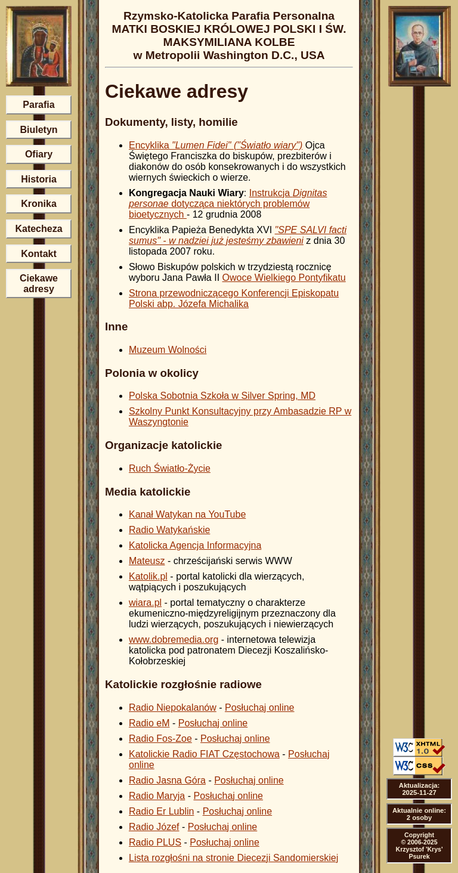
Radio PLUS (155, 842)
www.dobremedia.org (173, 639)
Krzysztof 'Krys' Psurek (419, 853)
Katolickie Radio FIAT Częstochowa (204, 754)
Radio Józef (154, 827)
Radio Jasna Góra (167, 780)
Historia (39, 179)
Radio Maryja (157, 796)
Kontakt (39, 254)
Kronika (39, 204)
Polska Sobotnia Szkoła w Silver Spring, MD (222, 396)
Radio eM (149, 723)
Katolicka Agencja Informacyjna (195, 545)
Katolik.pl (148, 576)
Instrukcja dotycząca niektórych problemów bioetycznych (228, 203)
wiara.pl (145, 603)
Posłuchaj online (260, 707)
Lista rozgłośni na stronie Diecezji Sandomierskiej (233, 858)
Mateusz (147, 561)
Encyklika (215, 145)
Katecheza (38, 229)
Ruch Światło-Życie (170, 468)
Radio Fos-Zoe (160, 738)
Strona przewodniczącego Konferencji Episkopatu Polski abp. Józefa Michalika (234, 298)
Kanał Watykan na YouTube (187, 514)
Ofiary (38, 154)
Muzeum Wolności (167, 350)
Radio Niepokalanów (172, 707)
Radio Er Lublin (161, 811)
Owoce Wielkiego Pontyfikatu (284, 278)
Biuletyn (38, 130)
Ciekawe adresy (39, 283)
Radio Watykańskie (169, 530)
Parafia (38, 105)
